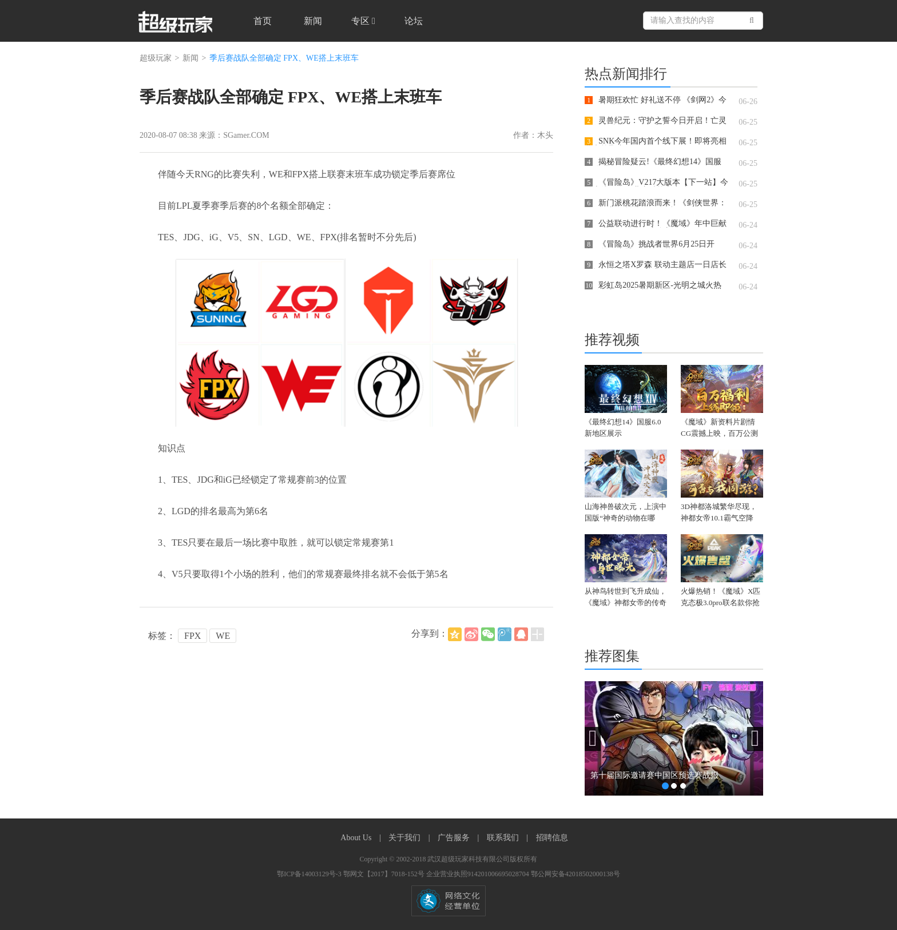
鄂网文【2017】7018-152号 (384, 874)
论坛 (413, 21)
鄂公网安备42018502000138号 (575, 874)
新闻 (313, 21)
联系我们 (504, 837)
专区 (363, 21)
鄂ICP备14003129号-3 (310, 874)
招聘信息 (552, 837)
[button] (593, 739)
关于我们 (405, 837)
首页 (262, 21)
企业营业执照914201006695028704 (478, 874)
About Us (357, 837)
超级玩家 (156, 58)
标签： (162, 636)
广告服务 (455, 837)
